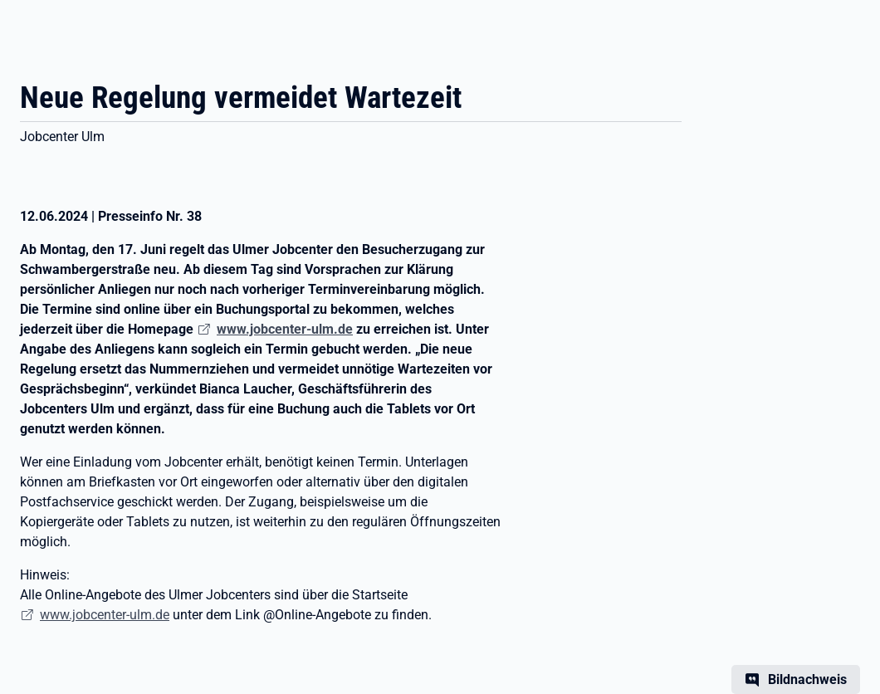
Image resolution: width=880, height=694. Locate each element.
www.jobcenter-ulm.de (104, 615)
